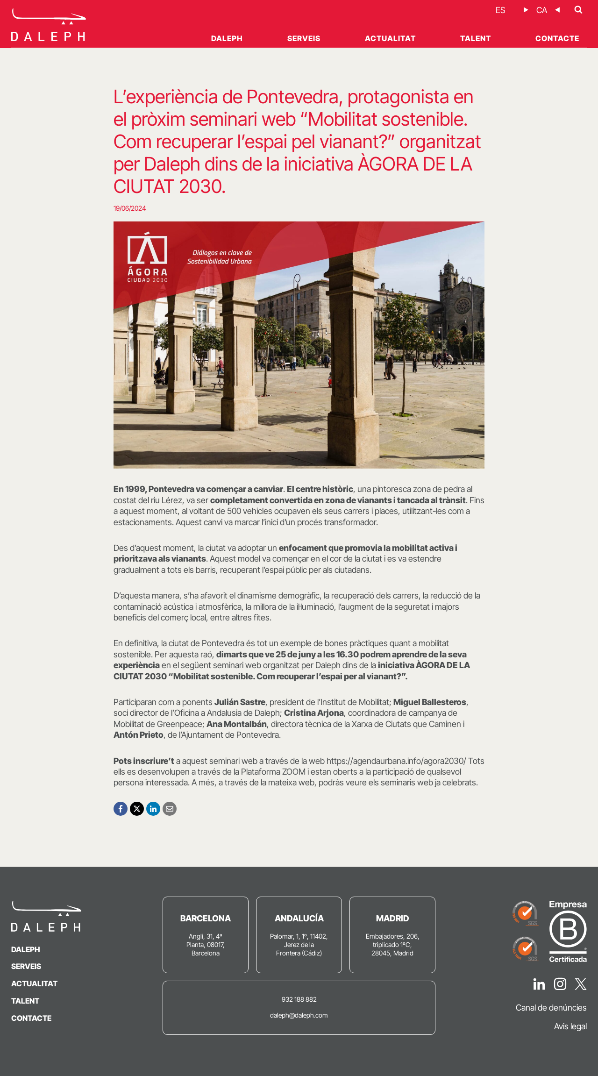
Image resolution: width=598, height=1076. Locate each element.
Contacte (557, 38)
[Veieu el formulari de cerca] (578, 9)
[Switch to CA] (541, 10)
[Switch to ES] (500, 10)
